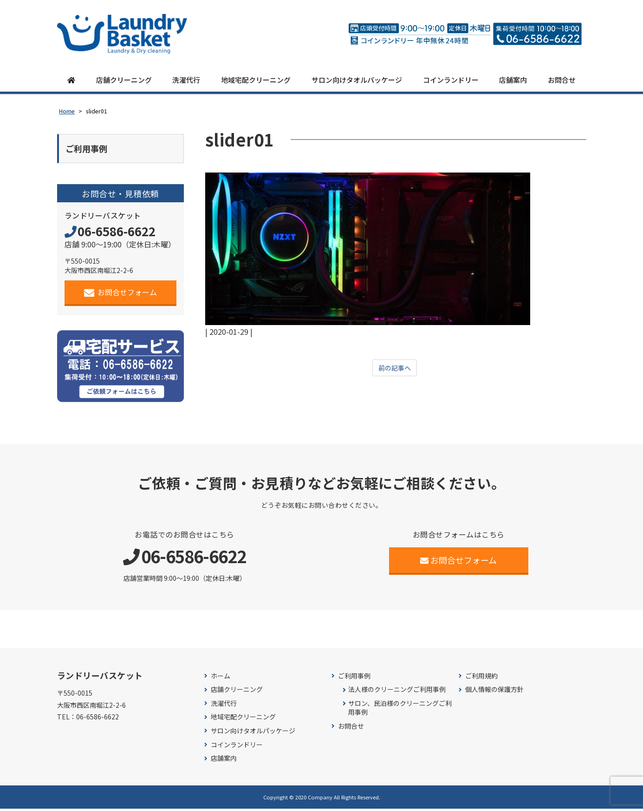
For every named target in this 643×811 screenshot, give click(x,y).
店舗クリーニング (124, 80)
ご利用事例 (354, 678)
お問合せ (562, 80)
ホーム (220, 678)
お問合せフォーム (120, 294)
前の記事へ (394, 368)
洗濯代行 (186, 80)
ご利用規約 (481, 678)
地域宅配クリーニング (256, 80)
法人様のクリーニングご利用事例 (397, 691)
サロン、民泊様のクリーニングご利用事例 (400, 710)
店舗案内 (513, 80)
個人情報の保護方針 (494, 691)
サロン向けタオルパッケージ (357, 80)
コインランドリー (451, 80)
